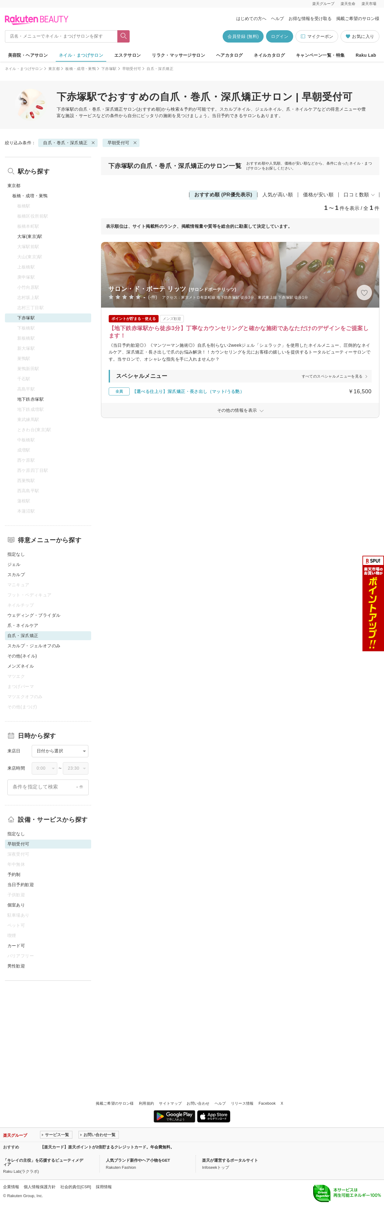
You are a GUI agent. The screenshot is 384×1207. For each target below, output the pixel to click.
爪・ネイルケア (22, 625)
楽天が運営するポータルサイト (230, 1160)
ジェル (14, 564)
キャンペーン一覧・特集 (320, 55)
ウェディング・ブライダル (34, 615)
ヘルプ (277, 18)
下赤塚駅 (108, 69)
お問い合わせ (198, 1103)
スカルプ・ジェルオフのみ (34, 645)
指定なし (16, 554)
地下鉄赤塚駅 (30, 399)
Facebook (267, 1103)
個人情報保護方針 (40, 1186)
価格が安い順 (318, 194)
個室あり (16, 904)
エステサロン (127, 55)
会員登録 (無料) (243, 36)
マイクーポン (317, 36)
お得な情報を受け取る (310, 18)
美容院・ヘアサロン (28, 55)
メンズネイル (20, 666)
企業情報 (11, 1186)
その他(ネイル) (22, 655)
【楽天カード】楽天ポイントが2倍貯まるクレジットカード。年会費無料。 (107, 1147)
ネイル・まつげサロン (81, 55)
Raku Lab (366, 55)
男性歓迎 (16, 966)
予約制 (14, 874)
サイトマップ (170, 1103)
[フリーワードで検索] (123, 36)
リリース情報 (242, 1103)
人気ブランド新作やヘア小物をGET (138, 1160)
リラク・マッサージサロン (178, 55)
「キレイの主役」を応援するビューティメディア (43, 1162)
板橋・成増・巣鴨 (80, 69)
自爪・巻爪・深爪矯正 (101, 109)
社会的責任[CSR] (75, 1186)
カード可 (16, 945)
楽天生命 (348, 4)
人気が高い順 (277, 194)
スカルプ (16, 574)
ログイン (279, 36)
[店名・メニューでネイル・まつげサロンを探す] (61, 36)
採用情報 (104, 1186)
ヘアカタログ (229, 55)
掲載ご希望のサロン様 (357, 18)
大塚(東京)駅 (29, 236)
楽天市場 (369, 4)
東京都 (54, 69)
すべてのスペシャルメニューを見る (332, 376)
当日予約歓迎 (20, 884)
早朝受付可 (131, 69)
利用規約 (146, 1103)
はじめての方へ (251, 18)
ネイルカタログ (269, 55)
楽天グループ (323, 4)
